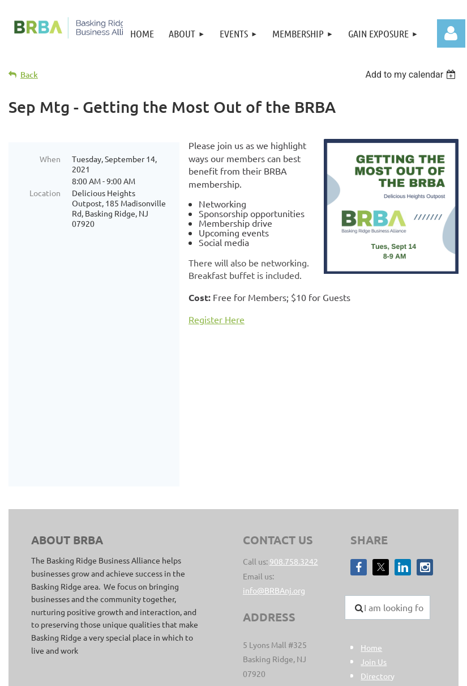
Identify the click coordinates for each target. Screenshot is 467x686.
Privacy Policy (331, 611)
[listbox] (412, 74)
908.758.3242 (293, 457)
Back (29, 74)
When (50, 159)
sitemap (287, 611)
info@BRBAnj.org (274, 486)
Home (371, 544)
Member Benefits (392, 586)
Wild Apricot (341, 671)
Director (376, 572)
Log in (451, 33)
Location (45, 193)
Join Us (374, 558)
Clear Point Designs (139, 624)
